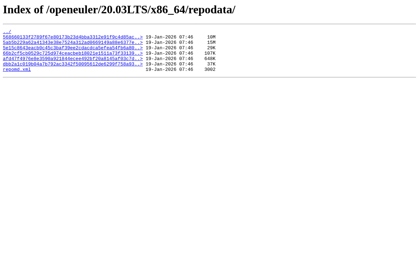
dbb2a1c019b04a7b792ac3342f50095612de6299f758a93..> (73, 71)
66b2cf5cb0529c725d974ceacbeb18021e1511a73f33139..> (73, 58)
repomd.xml (17, 77)
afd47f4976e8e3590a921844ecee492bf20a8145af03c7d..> (73, 65)
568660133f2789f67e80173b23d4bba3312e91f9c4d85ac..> (73, 39)
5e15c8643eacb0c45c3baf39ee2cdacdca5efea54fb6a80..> (73, 52)
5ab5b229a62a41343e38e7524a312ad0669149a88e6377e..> (73, 45)
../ (7, 32)
